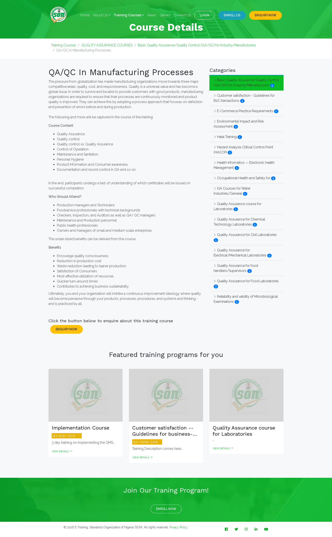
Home (85, 15)
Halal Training (225, 137)
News (151, 15)
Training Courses (63, 45)
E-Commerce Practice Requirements (243, 111)
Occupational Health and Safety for (242, 178)
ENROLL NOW (166, 509)
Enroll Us (232, 15)
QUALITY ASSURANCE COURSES (107, 45)
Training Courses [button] (127, 15)
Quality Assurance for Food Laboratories (246, 281)
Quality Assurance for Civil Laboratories (245, 235)
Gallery (165, 15)
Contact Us (182, 15)
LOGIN (204, 15)
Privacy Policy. (178, 527)
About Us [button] (100, 15)
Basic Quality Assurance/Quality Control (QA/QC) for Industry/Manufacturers (197, 45)
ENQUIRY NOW (265, 15)
